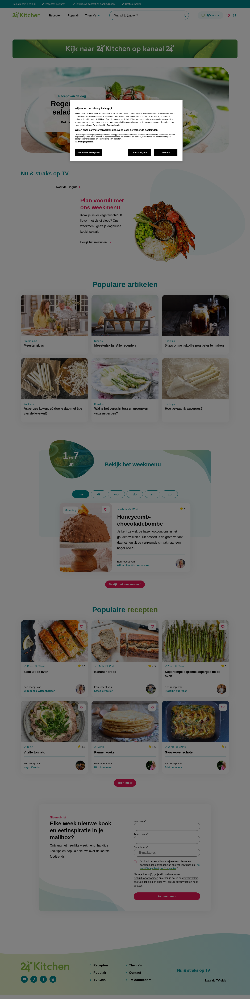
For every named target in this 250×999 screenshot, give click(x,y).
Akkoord (165, 152)
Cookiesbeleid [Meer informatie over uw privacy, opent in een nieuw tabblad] (113, 125)
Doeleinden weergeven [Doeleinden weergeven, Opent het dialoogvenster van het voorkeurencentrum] (88, 152)
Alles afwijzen (139, 152)
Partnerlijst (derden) (84, 142)
